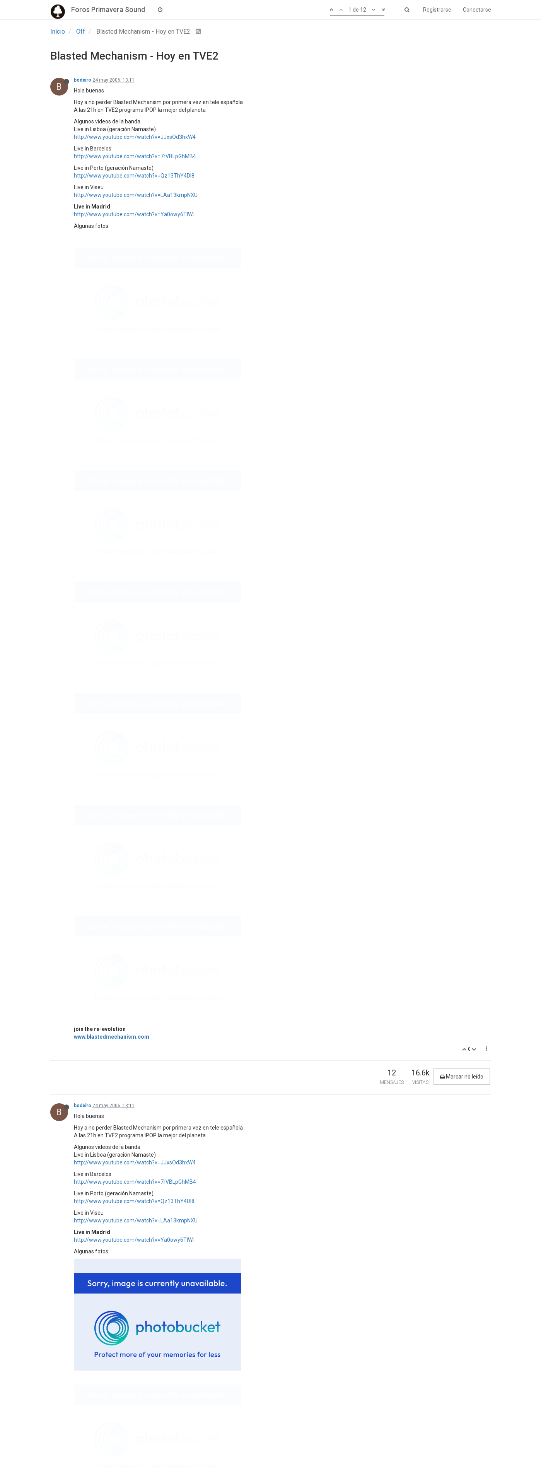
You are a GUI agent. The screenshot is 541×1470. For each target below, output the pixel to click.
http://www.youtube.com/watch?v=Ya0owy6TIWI (134, 214)
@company (88, 701)
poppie (81, 1068)
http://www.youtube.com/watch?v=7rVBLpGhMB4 (135, 156)
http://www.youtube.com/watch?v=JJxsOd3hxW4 (135, 137)
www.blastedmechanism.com (111, 311)
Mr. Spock (85, 770)
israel (80, 1200)
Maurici (82, 815)
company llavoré (92, 645)
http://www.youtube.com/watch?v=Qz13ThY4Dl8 (134, 176)
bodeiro (82, 80)
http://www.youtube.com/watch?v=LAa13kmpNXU (136, 195)
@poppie (85, 1124)
